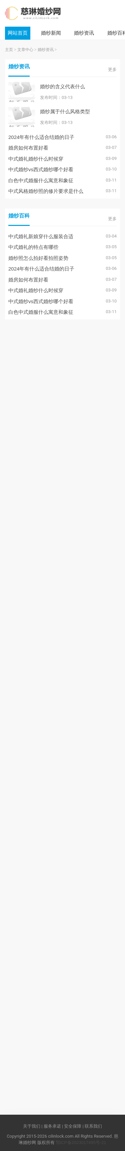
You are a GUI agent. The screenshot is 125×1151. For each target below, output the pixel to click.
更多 (112, 69)
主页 (9, 49)
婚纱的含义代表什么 (62, 86)
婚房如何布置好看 (28, 148)
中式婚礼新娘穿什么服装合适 (40, 236)
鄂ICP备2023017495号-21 (81, 1142)
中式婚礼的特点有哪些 (33, 247)
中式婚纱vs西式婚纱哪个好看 (40, 169)
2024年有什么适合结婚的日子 (41, 137)
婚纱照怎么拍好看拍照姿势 (38, 258)
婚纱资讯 (84, 33)
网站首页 (18, 33)
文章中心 (25, 49)
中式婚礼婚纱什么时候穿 (35, 159)
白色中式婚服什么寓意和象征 (40, 180)
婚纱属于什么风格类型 (65, 111)
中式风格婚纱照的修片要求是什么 (45, 191)
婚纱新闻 (51, 33)
